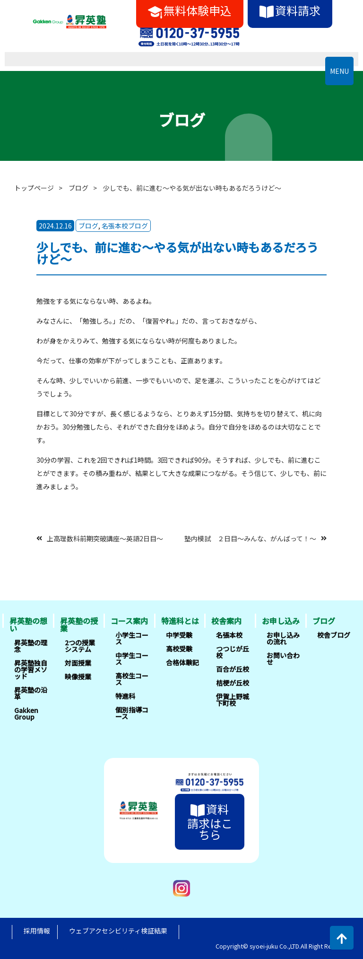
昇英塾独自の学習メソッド (30, 669)
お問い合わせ (283, 658)
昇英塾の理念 (30, 645)
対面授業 (78, 663)
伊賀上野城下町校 (232, 699)
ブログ (78, 188)
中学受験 (179, 635)
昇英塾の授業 (79, 624)
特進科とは (180, 621)
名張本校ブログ (125, 225)
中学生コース (131, 658)
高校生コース (131, 679)
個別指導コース (131, 713)
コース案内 (129, 621)
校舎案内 (226, 621)
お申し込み (281, 621)
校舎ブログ (333, 635)
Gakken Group (26, 713)
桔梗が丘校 (232, 682)
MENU (339, 71)
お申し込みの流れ (283, 638)
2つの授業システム (80, 645)
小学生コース (131, 638)
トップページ (34, 188)
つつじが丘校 (232, 652)
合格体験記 (182, 662)
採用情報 (37, 930)
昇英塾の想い (28, 624)
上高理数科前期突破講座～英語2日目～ (105, 538)
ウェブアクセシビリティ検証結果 (118, 930)
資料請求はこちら (210, 822)
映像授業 (78, 676)
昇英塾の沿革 (30, 693)
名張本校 (229, 635)
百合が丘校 (232, 669)
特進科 (125, 696)
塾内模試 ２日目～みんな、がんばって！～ (250, 538)
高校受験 (179, 648)
